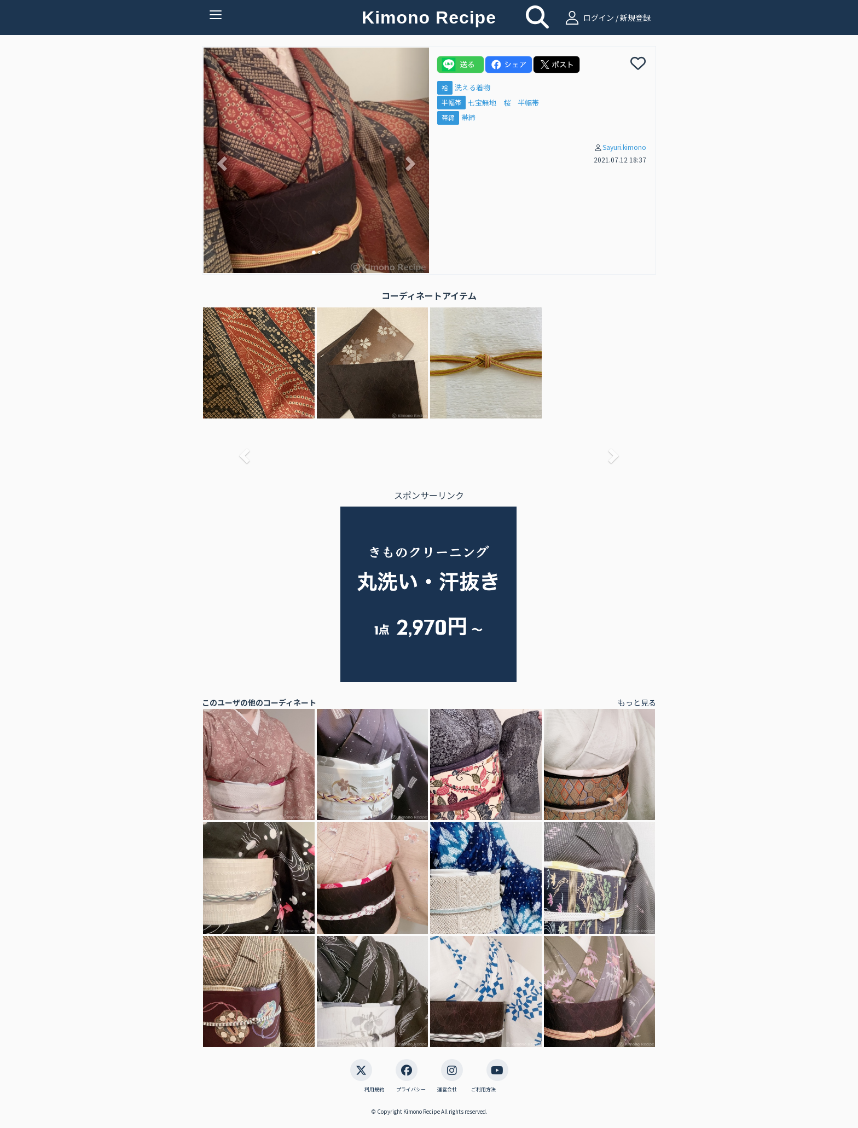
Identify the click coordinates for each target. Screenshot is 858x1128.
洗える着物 (472, 87)
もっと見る (637, 702)
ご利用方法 (483, 1089)
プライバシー (411, 1089)
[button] (220, 160)
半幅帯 (451, 102)
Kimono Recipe (429, 17)
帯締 (448, 117)
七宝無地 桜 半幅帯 (503, 102)
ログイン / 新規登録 (607, 17)
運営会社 (447, 1089)
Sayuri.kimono (624, 147)
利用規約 (374, 1089)
